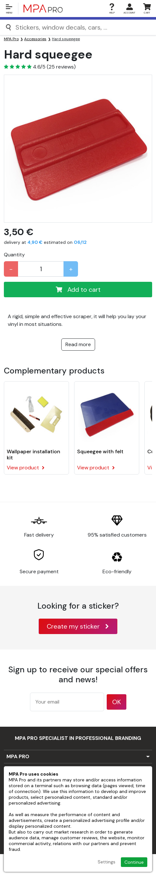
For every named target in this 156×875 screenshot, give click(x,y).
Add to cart (78, 289)
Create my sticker (78, 626)
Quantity (14, 254)
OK (116, 702)
